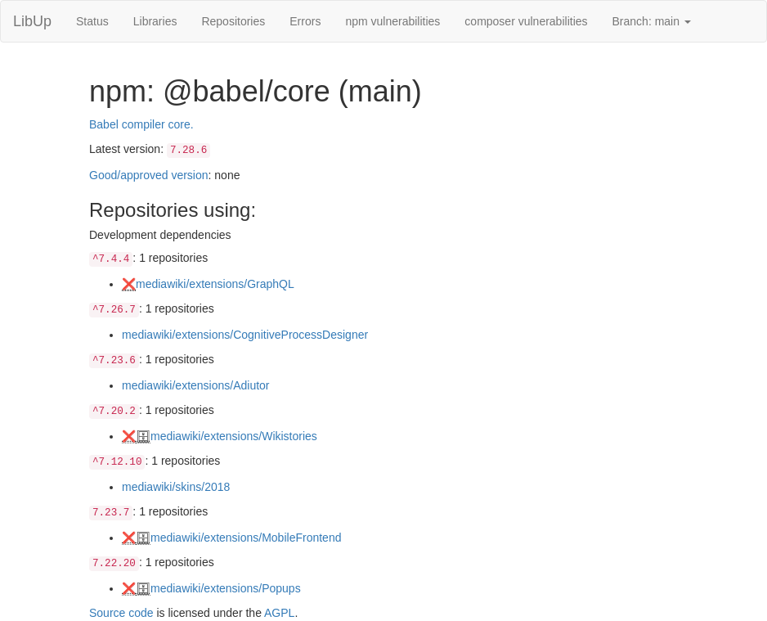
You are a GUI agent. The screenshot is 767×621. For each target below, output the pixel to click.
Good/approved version (149, 175)
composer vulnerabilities (525, 21)
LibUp (32, 21)
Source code (121, 612)
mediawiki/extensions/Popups (225, 588)
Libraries (155, 21)
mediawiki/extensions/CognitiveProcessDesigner (245, 334)
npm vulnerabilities (392, 21)
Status (92, 21)
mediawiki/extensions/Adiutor (196, 385)
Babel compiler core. (141, 124)
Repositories (233, 21)
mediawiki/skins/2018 (176, 486)
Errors (305, 21)
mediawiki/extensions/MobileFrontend (245, 537)
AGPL (279, 612)
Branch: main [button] (651, 21)
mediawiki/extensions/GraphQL (215, 283)
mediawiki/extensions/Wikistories (233, 436)
